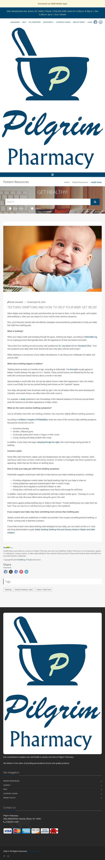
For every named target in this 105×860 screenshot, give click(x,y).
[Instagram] (101, 22)
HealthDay (21, 560)
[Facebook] (95, 22)
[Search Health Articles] (48, 202)
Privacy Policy (9, 798)
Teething (8, 590)
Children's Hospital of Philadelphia (33, 419)
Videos (36, 208)
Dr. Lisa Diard (64, 346)
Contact (6, 785)
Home (66, 182)
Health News (17, 208)
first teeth (74, 369)
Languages (15, 22)
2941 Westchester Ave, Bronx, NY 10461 (25, 11)
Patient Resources (80, 182)
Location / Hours (63, 22)
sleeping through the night (48, 442)
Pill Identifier (35, 22)
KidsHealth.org (90, 337)
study (23, 399)
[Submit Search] (95, 202)
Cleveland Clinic (84, 346)
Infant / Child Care (44, 590)
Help (24, 22)
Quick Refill (48, 22)
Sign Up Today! (79, 22)
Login (90, 22)
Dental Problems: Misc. (24, 590)
